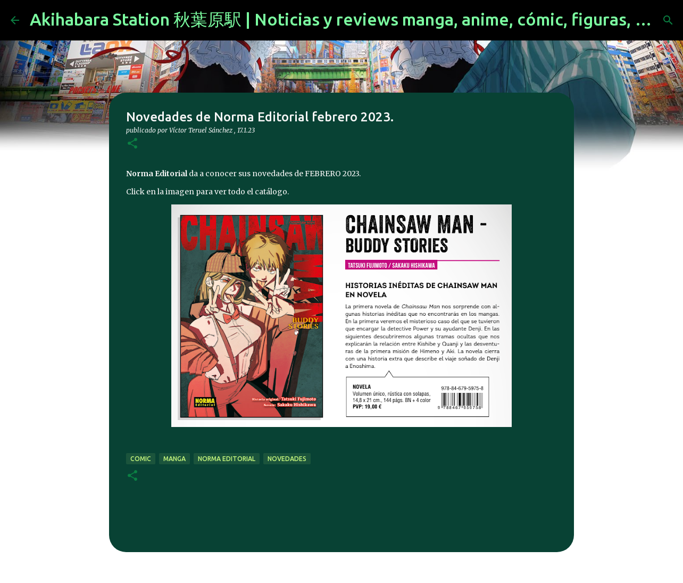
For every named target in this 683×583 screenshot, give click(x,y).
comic (140, 458)
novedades (287, 458)
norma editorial (226, 458)
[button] (132, 144)
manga (174, 458)
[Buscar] (668, 20)
